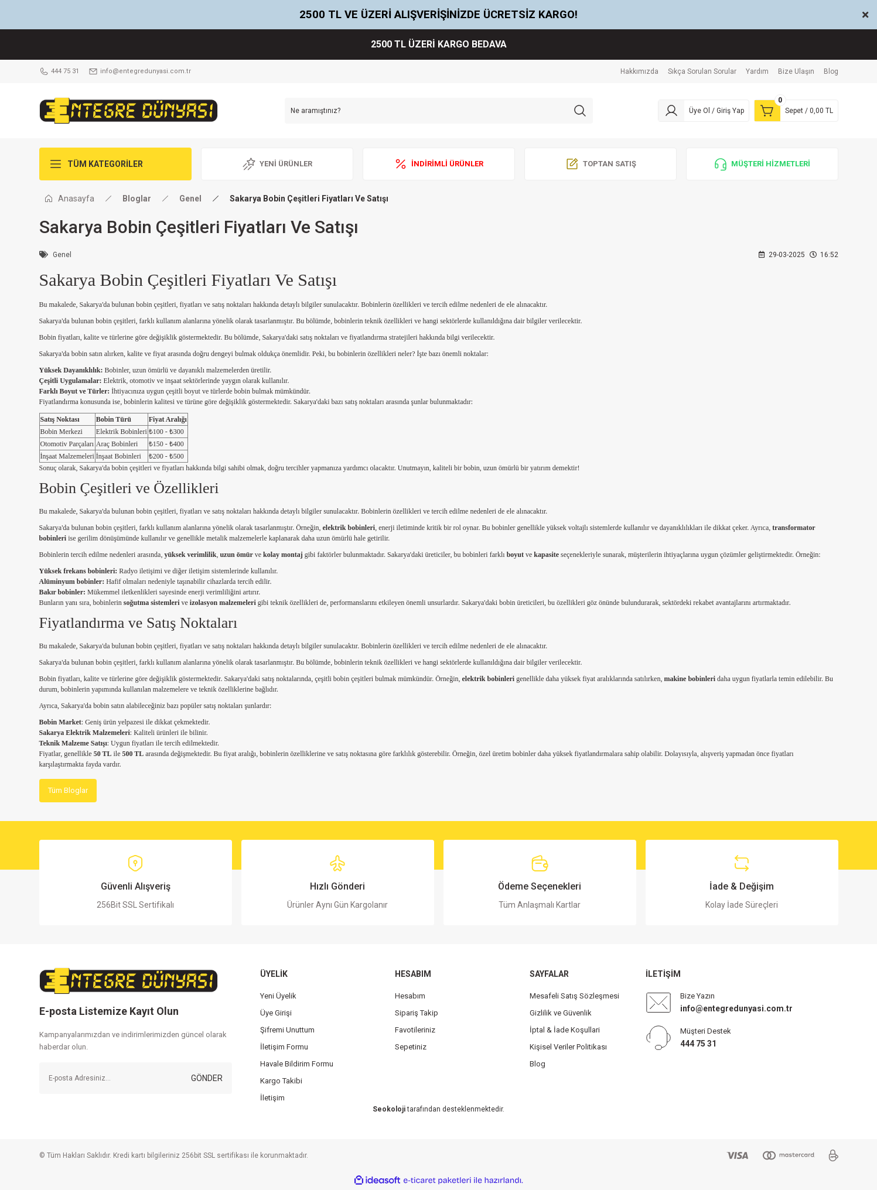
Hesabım (410, 996)
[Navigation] (115, 164)
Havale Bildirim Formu (296, 1064)
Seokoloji (389, 1110)
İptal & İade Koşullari (565, 1030)
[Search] (439, 111)
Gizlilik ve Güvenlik (561, 1013)
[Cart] (796, 111)
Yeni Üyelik (278, 996)
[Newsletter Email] (135, 1079)
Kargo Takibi (281, 1081)
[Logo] (128, 110)
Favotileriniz (415, 1030)
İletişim (272, 1098)
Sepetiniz (410, 1047)
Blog (537, 1064)
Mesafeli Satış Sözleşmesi (574, 996)
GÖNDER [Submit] (207, 1078)
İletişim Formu (284, 1047)
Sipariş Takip (416, 1013)
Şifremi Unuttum (287, 1030)
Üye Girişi (276, 1013)
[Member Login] (703, 111)
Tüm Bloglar (70, 790)
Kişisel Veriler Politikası (568, 1047)
